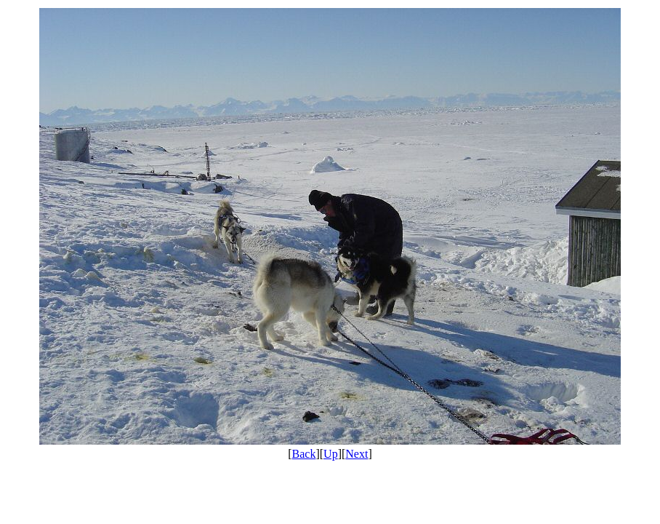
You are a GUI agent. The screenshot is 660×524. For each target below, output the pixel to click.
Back (304, 454)
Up (330, 454)
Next (356, 454)
